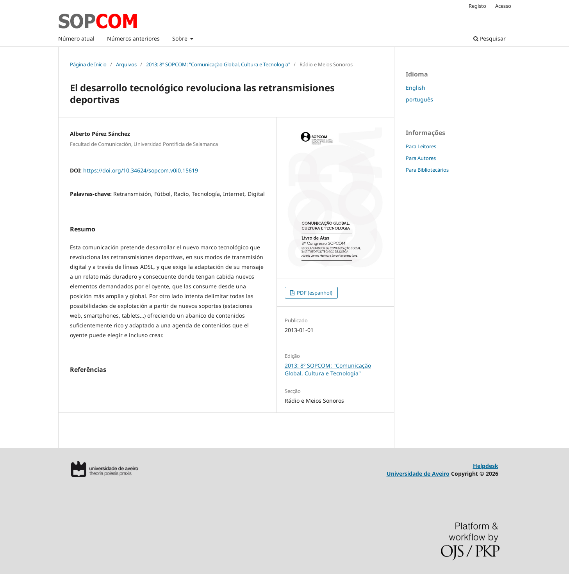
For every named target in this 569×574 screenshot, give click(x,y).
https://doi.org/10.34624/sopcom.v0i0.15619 (140, 170)
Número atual (76, 38)
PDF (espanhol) (314, 292)
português (419, 99)
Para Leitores (421, 146)
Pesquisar (489, 38)
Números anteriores (133, 38)
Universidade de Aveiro (418, 473)
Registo (477, 5)
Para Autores (421, 158)
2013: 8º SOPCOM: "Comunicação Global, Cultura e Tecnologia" (218, 64)
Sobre (180, 38)
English (415, 87)
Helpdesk (485, 465)
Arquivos (126, 64)
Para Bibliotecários (427, 169)
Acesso (503, 5)
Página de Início (88, 64)
